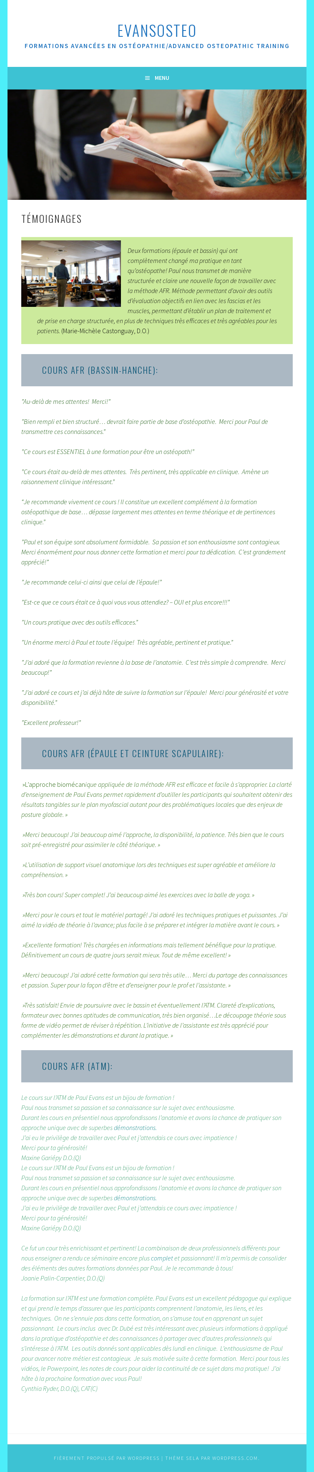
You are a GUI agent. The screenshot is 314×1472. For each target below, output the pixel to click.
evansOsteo (157, 30)
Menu (162, 78)
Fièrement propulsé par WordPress (107, 1458)
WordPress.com (235, 1458)
